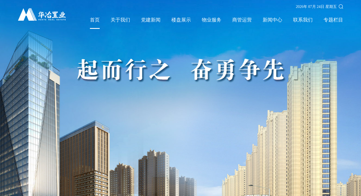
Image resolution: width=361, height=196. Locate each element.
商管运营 (242, 20)
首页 (95, 20)
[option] (180, 98)
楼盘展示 (181, 20)
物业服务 (211, 20)
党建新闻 (151, 20)
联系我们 (303, 20)
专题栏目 (333, 20)
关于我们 (120, 20)
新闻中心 (272, 20)
